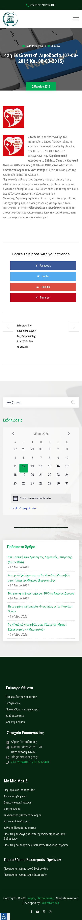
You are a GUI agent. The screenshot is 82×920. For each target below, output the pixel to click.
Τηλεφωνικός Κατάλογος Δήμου (22, 815)
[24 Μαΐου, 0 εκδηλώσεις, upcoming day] (67, 476)
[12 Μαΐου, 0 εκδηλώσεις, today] (23, 468)
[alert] (41, 498)
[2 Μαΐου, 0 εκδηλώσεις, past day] (58, 451)
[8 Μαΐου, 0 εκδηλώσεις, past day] (49, 460)
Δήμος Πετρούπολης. (41, 898)
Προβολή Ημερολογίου (24, 508)
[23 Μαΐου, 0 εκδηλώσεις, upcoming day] (58, 476)
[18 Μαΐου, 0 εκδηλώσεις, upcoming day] (15, 476)
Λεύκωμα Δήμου (15, 722)
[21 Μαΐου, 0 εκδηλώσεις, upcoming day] (41, 476)
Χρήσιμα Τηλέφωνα (15, 796)
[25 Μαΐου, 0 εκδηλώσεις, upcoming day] (15, 485)
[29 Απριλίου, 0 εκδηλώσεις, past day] (32, 451)
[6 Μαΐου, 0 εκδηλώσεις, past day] (32, 460)
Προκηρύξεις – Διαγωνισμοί (22, 709)
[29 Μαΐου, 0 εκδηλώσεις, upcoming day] (49, 485)
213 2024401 (20, 762)
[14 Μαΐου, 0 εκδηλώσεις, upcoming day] (41, 468)
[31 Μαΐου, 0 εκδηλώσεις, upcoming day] (67, 485)
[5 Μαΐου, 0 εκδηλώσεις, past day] (23, 460)
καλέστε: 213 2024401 (41, 5)
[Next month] (69, 433)
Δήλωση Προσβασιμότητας (20, 827)
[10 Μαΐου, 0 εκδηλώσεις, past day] (67, 460)
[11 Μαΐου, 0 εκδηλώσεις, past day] (15, 468)
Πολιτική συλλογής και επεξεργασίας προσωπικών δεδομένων (34, 836)
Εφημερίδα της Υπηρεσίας (21, 697)
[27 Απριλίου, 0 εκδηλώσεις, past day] (15, 451)
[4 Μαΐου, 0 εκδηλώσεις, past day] (15, 460)
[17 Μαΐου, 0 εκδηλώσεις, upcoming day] (67, 468)
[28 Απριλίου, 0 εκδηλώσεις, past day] (23, 451)
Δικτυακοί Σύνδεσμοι (16, 821)
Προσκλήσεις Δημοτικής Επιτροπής (25, 875)
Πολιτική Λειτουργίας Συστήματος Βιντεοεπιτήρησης (36, 845)
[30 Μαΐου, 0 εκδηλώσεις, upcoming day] (58, 485)
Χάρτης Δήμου (12, 809)
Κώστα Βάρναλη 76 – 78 (26, 747)
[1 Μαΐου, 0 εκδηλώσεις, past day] (49, 451)
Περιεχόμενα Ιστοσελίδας (19, 790)
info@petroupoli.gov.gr (25, 757)
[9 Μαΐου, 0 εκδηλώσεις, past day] (58, 460)
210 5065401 (40, 762)
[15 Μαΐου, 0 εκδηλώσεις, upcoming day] (49, 468)
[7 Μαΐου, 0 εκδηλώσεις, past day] (41, 460)
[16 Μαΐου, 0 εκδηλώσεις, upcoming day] (58, 468)
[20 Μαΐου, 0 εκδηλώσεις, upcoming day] (32, 476)
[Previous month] (13, 433)
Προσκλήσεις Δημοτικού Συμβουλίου (26, 868)
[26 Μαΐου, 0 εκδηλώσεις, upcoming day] (23, 485)
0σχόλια (53, 46)
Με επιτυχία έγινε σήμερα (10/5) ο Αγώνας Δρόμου (41, 593)
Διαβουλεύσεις (15, 716)
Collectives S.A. (50, 903)
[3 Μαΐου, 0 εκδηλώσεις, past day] (67, 451)
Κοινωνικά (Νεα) (34, 46)
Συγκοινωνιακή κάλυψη (18, 802)
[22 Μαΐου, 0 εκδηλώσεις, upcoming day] (49, 476)
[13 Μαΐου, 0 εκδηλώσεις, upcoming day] (32, 468)
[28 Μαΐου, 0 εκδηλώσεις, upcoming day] (41, 485)
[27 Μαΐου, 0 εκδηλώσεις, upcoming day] (32, 485)
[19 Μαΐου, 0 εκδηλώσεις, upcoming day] (23, 476)
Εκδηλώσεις (13, 703)
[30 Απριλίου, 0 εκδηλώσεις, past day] (41, 451)
